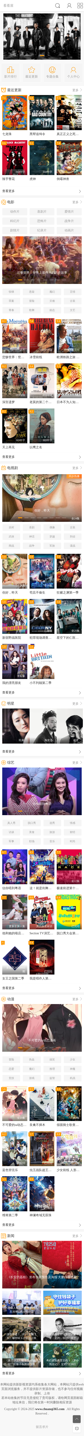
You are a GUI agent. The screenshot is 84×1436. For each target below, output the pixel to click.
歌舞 (31, 310)
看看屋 (8, 5)
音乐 (52, 841)
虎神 (33, 179)
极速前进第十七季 (69, 888)
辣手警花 (8, 179)
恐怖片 (42, 221)
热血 (31, 1059)
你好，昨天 (10, 592)
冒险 (31, 300)
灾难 (52, 300)
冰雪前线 (36, 357)
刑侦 (72, 536)
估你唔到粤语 (11, 888)
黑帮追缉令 (37, 134)
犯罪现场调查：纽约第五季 (48, 637)
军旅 (52, 545)
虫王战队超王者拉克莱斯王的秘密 (53, 1170)
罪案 (11, 300)
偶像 (52, 527)
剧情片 (14, 230)
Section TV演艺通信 (43, 933)
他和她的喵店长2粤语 (17, 933)
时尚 (72, 841)
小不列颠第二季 (41, 683)
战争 (31, 545)
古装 (72, 300)
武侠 (11, 536)
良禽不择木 (37, 1125)
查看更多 (42, 191)
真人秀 (11, 823)
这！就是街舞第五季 (44, 888)
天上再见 (8, 447)
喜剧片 (42, 211)
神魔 (72, 1068)
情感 (72, 823)
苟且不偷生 (37, 592)
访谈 (11, 832)
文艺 (72, 310)
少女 (72, 1059)
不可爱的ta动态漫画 (16, 1125)
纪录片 (42, 230)
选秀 (52, 823)
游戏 (31, 1078)
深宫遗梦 (8, 402)
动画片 (69, 230)
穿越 (52, 536)
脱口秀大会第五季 (69, 933)
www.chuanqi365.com (50, 1409)
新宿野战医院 (11, 637)
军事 (11, 841)
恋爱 (11, 1068)
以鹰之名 (36, 447)
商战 (11, 545)
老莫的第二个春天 (42, 402)
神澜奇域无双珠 (41, 1215)
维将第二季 (10, 1215)
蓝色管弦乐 (10, 1170)
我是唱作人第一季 (42, 978)
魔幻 (52, 291)
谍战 (72, 545)
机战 (72, 1078)
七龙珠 (7, 134)
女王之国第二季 (13, 978)
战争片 (69, 221)
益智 (52, 1078)
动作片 (14, 211)
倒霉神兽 (63, 179)
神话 (31, 536)
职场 (31, 841)
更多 (77, 90)
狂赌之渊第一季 (68, 592)
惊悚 (11, 291)
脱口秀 (32, 823)
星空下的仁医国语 (69, 637)
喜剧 (31, 527)
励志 (52, 310)
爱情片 (69, 211)
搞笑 (52, 1059)
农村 (11, 527)
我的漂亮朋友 (11, 683)
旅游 (52, 832)
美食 (31, 832)
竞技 (11, 1078)
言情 (72, 291)
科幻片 (14, 221)
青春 (11, 310)
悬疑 (31, 291)
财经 (72, 832)
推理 (52, 1068)
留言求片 (42, 1427)
